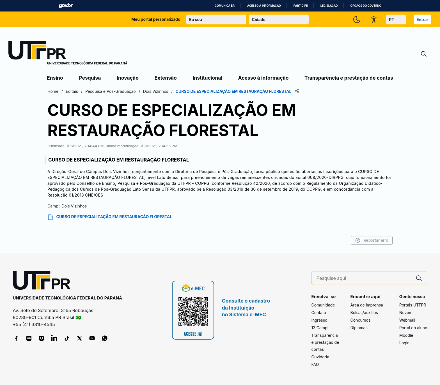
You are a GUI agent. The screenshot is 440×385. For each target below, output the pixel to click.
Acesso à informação (264, 5)
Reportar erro (371, 240)
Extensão (166, 78)
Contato (318, 312)
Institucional (207, 78)
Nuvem (405, 312)
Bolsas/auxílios (364, 312)
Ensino (55, 78)
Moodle (406, 335)
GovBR (66, 5)
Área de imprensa (366, 305)
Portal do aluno (413, 327)
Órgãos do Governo (365, 5)
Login (404, 342)
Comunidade (323, 305)
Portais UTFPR (412, 305)
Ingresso (319, 320)
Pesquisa (90, 78)
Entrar (422, 19)
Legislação (329, 5)
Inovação (128, 78)
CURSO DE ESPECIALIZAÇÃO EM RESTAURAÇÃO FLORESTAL (109, 217)
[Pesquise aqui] (364, 278)
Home (52, 91)
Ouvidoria (320, 356)
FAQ (315, 364)
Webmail (407, 320)
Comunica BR (225, 5)
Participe (301, 5)
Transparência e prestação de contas (348, 78)
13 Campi (319, 327)
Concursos (360, 320)
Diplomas (358, 327)
